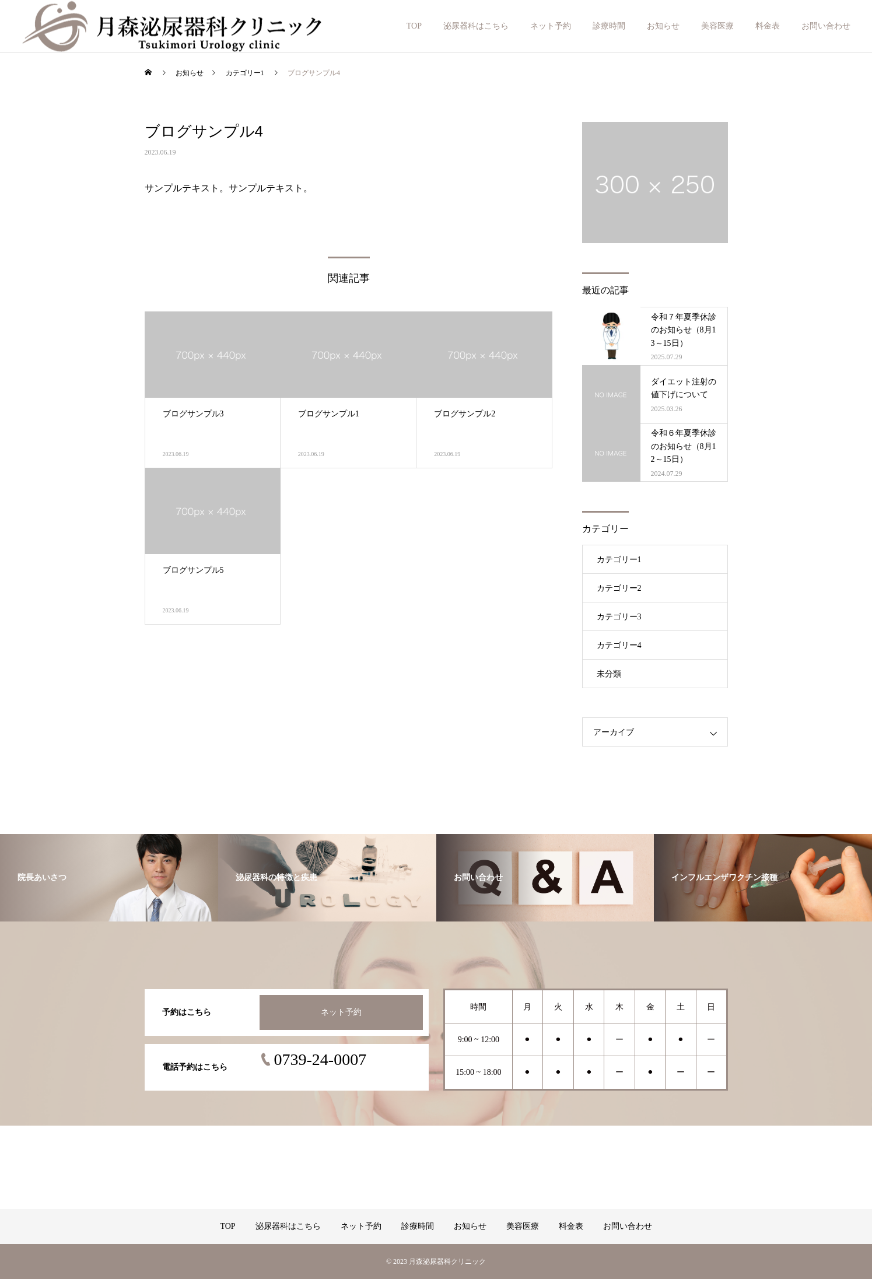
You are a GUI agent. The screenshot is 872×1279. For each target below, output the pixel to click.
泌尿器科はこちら (476, 26)
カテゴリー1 (619, 559)
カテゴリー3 (619, 616)
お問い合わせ (825, 26)
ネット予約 (550, 26)
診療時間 (609, 26)
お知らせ (663, 26)
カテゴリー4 (619, 645)
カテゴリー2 (619, 588)
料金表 (767, 26)
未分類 (609, 674)
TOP (414, 26)
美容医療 (717, 26)
